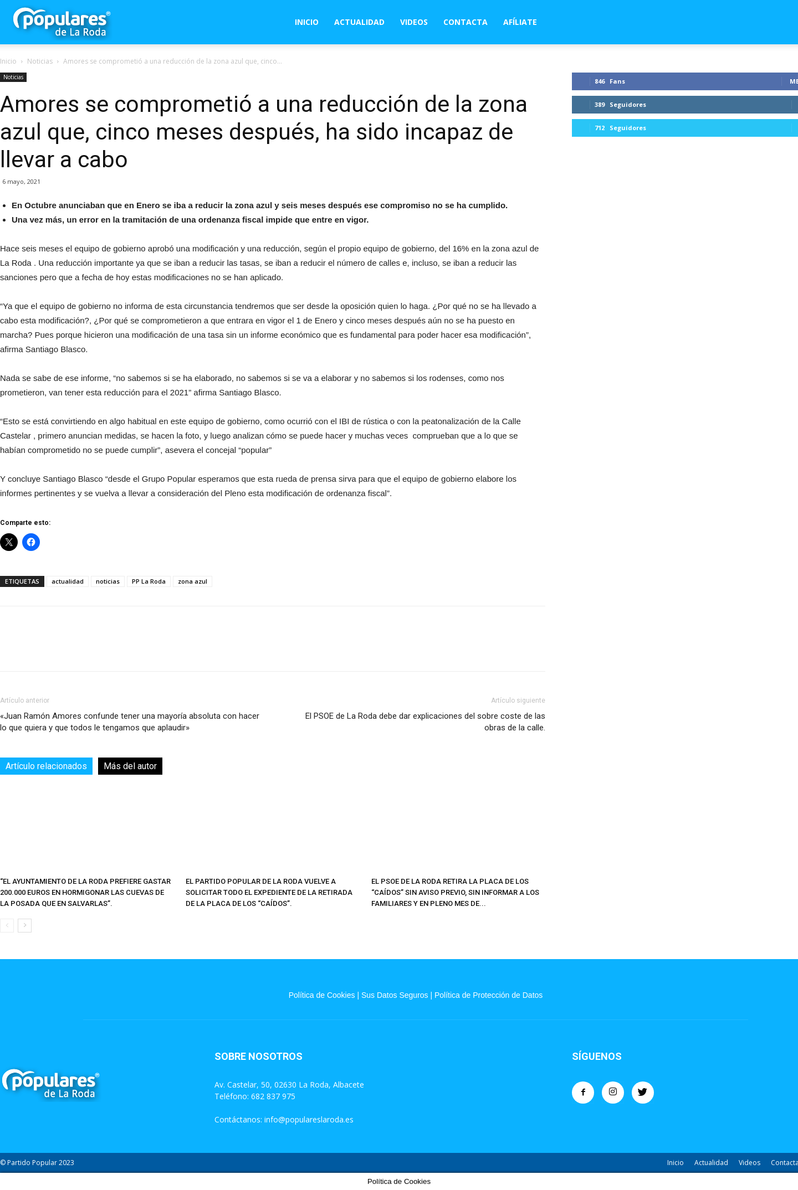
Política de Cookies (322, 995)
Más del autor (130, 766)
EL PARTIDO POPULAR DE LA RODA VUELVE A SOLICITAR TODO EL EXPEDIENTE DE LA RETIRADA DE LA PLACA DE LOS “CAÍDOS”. (269, 892)
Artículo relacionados (46, 766)
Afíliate (520, 22)
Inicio (307, 22)
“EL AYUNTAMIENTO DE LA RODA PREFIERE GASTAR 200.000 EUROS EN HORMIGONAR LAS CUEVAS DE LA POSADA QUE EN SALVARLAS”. (85, 892)
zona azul (192, 581)
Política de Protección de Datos (488, 995)
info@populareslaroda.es (309, 1119)
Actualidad (359, 22)
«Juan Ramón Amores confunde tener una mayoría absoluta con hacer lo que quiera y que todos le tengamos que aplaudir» (129, 722)
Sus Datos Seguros (394, 995)
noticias (108, 581)
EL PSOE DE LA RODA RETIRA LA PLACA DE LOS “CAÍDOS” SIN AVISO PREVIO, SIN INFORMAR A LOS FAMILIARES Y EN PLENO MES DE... (455, 892)
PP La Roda (149, 581)
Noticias (40, 61)
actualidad (68, 581)
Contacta (465, 22)
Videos (414, 22)
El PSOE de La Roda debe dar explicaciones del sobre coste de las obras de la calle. (425, 722)
